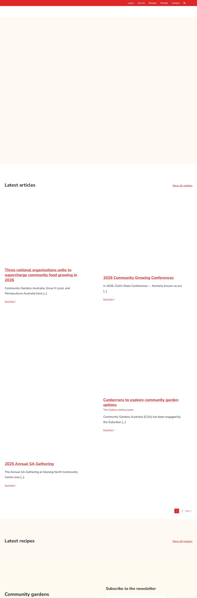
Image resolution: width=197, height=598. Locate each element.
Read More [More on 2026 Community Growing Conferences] (108, 299)
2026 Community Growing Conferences (138, 277)
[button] (184, 3)
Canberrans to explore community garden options (140, 402)
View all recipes (182, 541)
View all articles (182, 185)
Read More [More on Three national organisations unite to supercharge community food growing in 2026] (10, 301)
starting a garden (125, 409)
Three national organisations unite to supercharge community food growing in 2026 (41, 275)
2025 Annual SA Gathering (29, 463)
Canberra (113, 409)
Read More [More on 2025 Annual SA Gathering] (10, 485)
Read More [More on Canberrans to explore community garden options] (108, 430)
